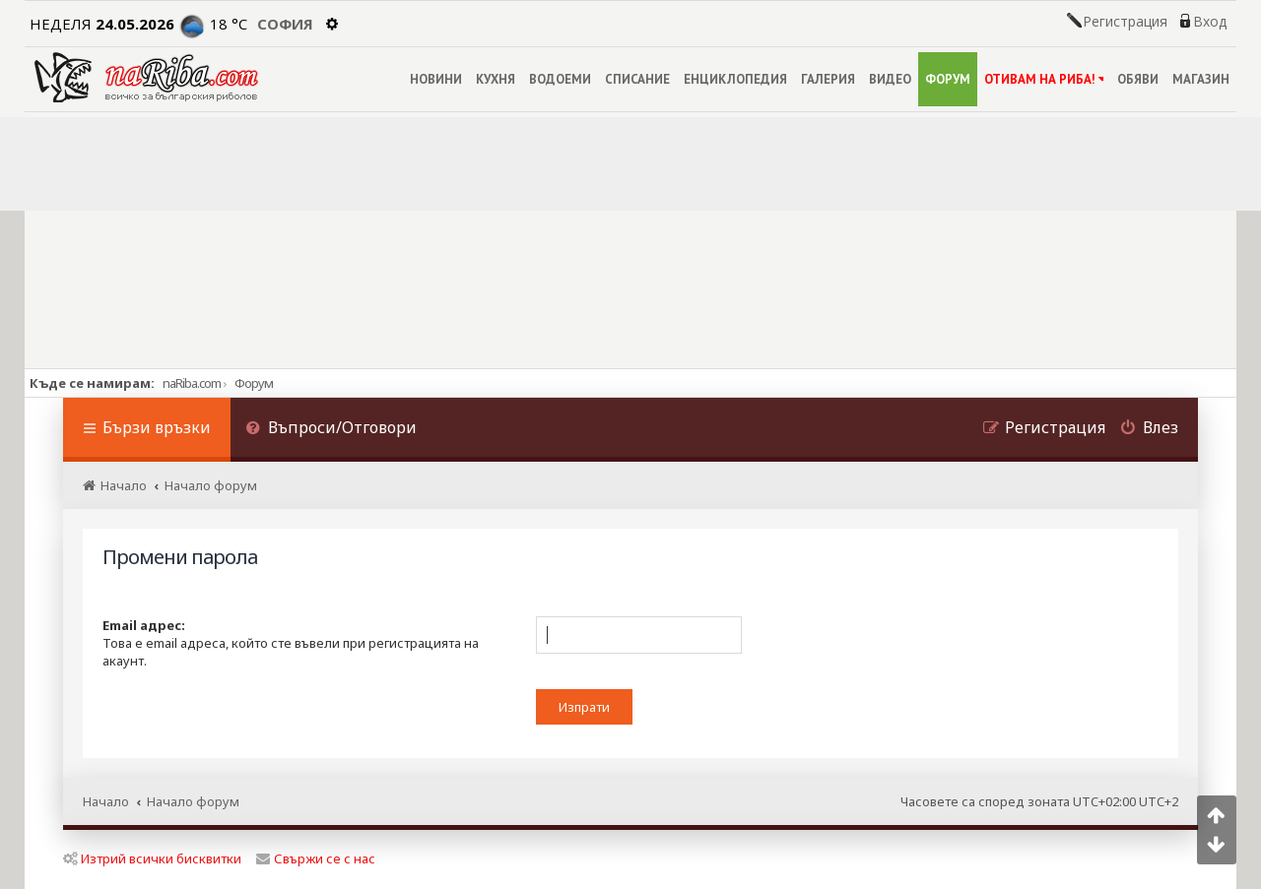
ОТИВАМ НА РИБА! (1043, 79)
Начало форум (193, 801)
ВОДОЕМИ (560, 79)
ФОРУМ (947, 79)
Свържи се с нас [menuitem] (315, 858)
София (285, 23)
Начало (106, 801)
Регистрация (1125, 22)
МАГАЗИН (1200, 79)
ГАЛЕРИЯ (828, 79)
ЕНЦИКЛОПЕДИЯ (735, 79)
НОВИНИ (436, 79)
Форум (253, 383)
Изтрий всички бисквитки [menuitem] (152, 858)
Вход (1210, 22)
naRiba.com (192, 383)
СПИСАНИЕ (637, 79)
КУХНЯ (495, 79)
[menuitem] (331, 430)
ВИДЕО (890, 79)
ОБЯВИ (1138, 79)
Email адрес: (143, 625)
